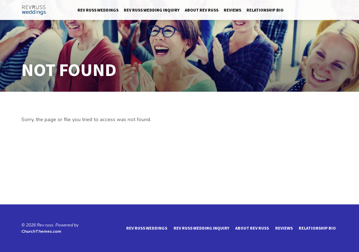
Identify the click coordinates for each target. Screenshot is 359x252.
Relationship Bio (265, 10)
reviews (232, 10)
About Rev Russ (201, 10)
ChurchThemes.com (41, 231)
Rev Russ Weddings (97, 10)
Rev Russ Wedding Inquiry (152, 10)
